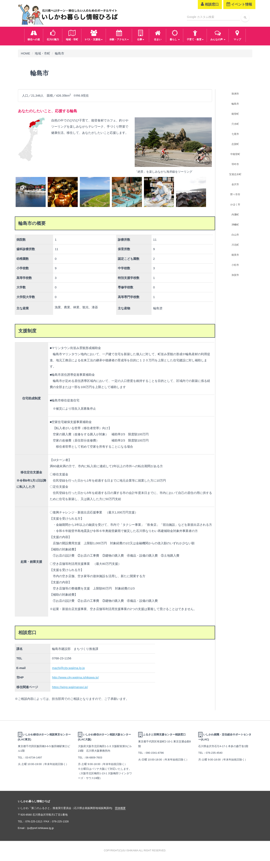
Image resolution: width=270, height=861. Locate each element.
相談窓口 (210, 4)
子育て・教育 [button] (195, 35)
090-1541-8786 (155, 752)
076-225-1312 (33, 821)
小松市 (235, 265)
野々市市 (235, 194)
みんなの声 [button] (217, 35)
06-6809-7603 (94, 757)
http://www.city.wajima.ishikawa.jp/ (75, 677)
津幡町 (235, 224)
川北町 (235, 244)
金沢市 (235, 184)
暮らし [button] (175, 35)
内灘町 (235, 214)
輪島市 (235, 103)
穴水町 (235, 124)
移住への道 (34, 35)
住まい (158, 35)
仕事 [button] (141, 35)
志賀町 (235, 144)
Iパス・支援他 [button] (93, 35)
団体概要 (120, 808)
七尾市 (235, 134)
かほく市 (235, 204)
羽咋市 (235, 164)
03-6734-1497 (33, 757)
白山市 (235, 234)
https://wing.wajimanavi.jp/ (70, 687)
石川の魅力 (53, 35)
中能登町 (235, 154)
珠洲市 (235, 93)
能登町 (235, 113)
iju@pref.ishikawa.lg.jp (40, 828)
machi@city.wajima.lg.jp (68, 668)
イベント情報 (239, 4)
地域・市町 (72, 35)
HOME (25, 53)
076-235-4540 (214, 752)
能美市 (235, 254)
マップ (237, 35)
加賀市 (235, 275)
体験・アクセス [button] (119, 35)
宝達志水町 (235, 174)
